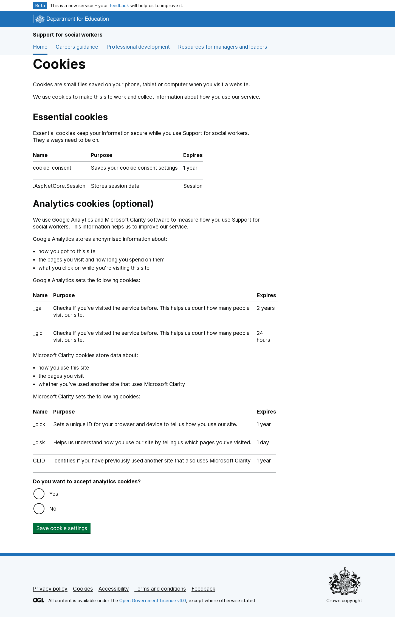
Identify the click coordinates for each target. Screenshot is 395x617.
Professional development (138, 47)
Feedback (203, 589)
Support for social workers (68, 35)
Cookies (83, 589)
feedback (119, 5)
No (53, 509)
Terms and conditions (160, 589)
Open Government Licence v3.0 (152, 600)
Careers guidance (77, 47)
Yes (53, 494)
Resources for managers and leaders (222, 47)
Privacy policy (50, 589)
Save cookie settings (61, 528)
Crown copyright (344, 600)
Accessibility (113, 589)
